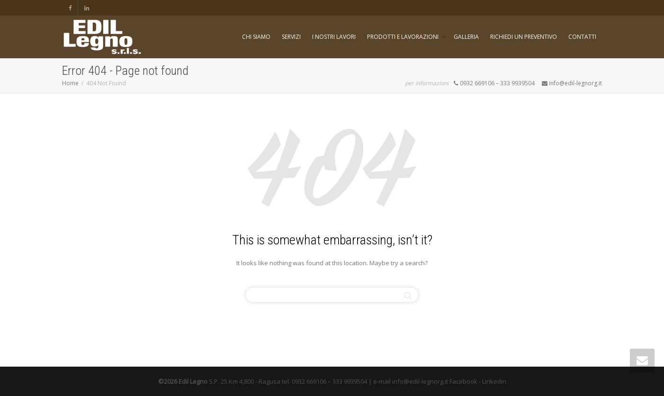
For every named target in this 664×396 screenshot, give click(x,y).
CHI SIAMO (256, 37)
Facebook (463, 381)
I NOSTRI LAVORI (334, 37)
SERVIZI (291, 37)
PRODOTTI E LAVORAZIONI (403, 37)
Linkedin (494, 381)
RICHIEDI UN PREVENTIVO (523, 37)
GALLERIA (466, 37)
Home (70, 83)
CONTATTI (582, 37)
